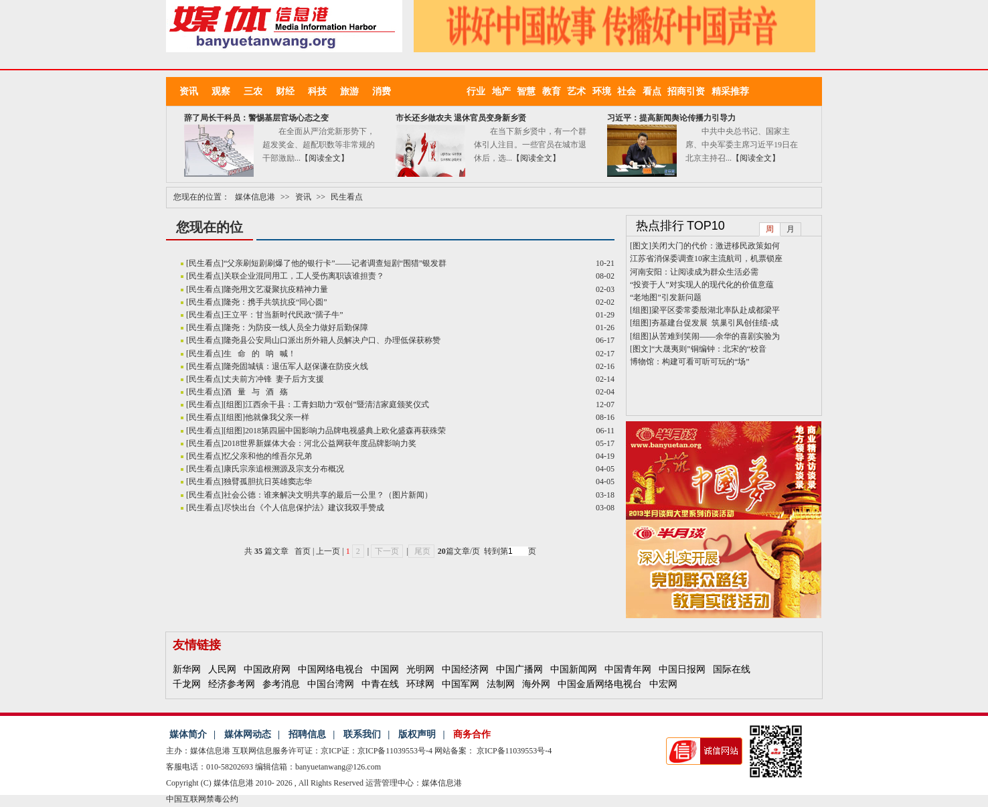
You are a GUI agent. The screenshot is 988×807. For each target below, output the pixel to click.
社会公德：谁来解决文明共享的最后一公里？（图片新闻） (328, 495)
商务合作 (472, 734)
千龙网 (187, 684)
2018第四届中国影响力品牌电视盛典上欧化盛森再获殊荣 (345, 430)
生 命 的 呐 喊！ (260, 353)
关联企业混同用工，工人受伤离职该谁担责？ (304, 276)
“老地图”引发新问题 (666, 297)
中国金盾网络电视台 (600, 684)
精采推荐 (730, 91)
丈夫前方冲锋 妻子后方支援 (274, 379)
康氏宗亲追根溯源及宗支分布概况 (284, 468)
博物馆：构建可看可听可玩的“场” (690, 361)
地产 (504, 91)
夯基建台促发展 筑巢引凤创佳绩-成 (714, 322)
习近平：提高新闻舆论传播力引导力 (671, 118)
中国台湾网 (330, 684)
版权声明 (417, 734)
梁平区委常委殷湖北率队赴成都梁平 (715, 310)
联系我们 (362, 734)
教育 (555, 91)
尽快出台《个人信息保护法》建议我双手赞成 (304, 507)
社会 (630, 91)
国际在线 (731, 669)
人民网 (222, 669)
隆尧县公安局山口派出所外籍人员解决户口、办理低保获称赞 (332, 340)
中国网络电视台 (330, 669)
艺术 (579, 91)
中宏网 (663, 684)
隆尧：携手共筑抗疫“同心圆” (275, 302)
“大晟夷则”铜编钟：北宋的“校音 (708, 349)
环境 (605, 91)
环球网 (420, 684)
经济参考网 (231, 684)
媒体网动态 (247, 734)
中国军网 (460, 684)
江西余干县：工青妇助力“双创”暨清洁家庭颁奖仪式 (337, 404)
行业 (479, 91)
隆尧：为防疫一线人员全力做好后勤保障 (296, 327)
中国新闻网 (573, 669)
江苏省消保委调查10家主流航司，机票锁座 (706, 258)
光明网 (420, 669)
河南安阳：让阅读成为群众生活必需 (694, 272)
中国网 (385, 669)
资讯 (303, 197)
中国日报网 (682, 669)
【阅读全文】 (325, 158)
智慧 (529, 91)
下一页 (387, 551)
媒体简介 (188, 734)
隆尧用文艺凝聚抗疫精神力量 (276, 289)
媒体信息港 (255, 197)
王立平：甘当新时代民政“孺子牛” (283, 314)
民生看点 (347, 197)
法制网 (501, 684)
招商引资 (689, 91)
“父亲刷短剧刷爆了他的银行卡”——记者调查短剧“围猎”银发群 (335, 263)
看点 (655, 91)
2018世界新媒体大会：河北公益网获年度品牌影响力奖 (320, 443)
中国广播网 (519, 669)
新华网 (187, 669)
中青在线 (380, 684)
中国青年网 (627, 669)
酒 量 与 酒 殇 (256, 391)
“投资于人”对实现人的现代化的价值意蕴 (702, 284)
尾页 (421, 551)
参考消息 (281, 684)
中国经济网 (465, 669)
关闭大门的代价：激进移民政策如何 (715, 245)
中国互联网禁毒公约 (202, 799)
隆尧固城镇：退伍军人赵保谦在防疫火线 (296, 366)
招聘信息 (307, 734)
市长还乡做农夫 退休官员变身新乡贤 (461, 118)
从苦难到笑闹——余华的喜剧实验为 (715, 336)
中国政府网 (267, 669)
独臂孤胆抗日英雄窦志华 (268, 481)
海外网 (536, 684)
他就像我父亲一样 (277, 417)
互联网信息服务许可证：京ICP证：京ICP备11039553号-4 (332, 750)
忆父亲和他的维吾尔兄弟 (268, 456)
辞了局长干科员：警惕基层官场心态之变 (256, 118)
